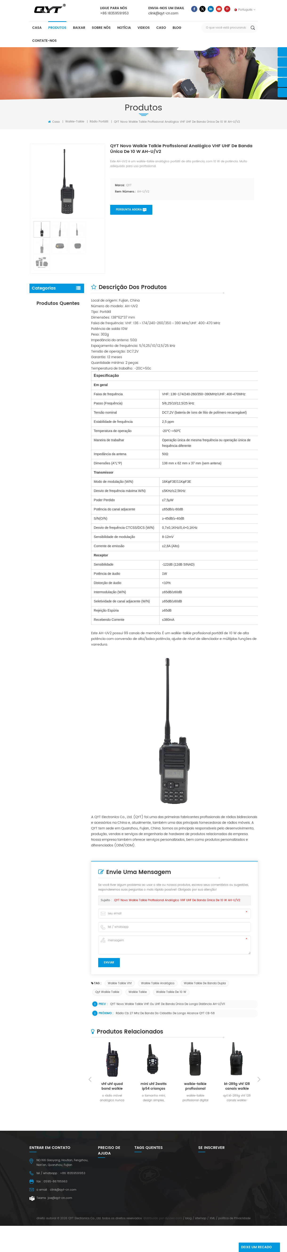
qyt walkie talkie (107, 992)
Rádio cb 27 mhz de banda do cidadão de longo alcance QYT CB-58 (165, 1013)
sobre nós (101, 27)
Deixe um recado (256, 1247)
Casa (54, 121)
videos (143, 27)
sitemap (200, 1244)
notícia (124, 27)
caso (161, 27)
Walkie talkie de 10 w (171, 992)
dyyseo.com (173, 1244)
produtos (57, 27)
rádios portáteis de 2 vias (152, 1211)
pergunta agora (129, 209)
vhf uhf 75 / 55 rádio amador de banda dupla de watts (64, 401)
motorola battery (146, 1196)
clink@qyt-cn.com (163, 13)
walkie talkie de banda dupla (205, 983)
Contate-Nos (44, 40)
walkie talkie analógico (157, 983)
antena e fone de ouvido (52, 318)
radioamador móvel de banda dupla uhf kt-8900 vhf (66, 365)
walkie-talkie (74, 121)
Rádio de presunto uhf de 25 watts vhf (161, 1204)
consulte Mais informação (63, 382)
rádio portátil (99, 121)
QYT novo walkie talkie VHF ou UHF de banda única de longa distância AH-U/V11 (167, 1004)
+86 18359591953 (114, 13)
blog (177, 27)
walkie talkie (138, 992)
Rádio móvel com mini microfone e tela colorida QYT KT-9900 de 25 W (64, 470)
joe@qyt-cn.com (60, 1198)
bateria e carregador (48, 308)
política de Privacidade (234, 1244)
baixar (79, 27)
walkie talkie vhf (120, 983)
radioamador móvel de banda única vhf (66, 435)
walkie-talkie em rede (149, 1218)
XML (212, 1244)
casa (37, 27)
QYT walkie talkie (146, 1225)
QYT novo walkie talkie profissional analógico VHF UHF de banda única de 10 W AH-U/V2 (177, 900)
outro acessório (44, 329)
